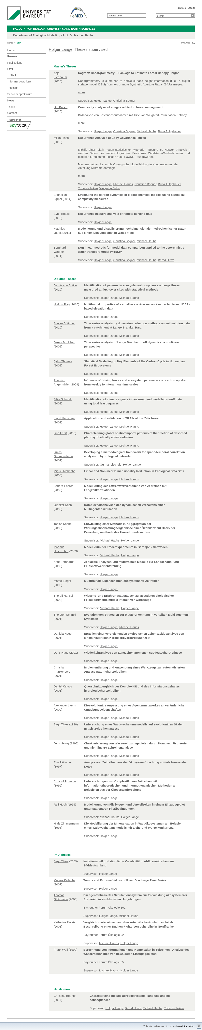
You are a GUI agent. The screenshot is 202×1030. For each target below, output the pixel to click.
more (81, 92)
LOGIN (191, 8)
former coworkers (21, 81)
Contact (12, 113)
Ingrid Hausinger (64, 418)
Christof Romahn (65, 781)
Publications (14, 62)
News (10, 100)
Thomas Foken (88, 188)
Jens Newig (61, 743)
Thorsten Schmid (65, 614)
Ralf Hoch (60, 804)
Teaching (12, 87)
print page (185, 43)
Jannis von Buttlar (65, 285)
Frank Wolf (61, 949)
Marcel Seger (62, 580)
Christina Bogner (124, 100)
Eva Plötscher (63, 762)
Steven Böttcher (64, 323)
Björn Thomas (63, 361)
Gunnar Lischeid (110, 464)
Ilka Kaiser (60, 107)
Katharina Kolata (65, 922)
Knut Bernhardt (64, 561)
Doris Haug (61, 652)
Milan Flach (61, 137)
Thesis (11, 106)
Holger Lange (60, 49)
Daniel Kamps (63, 686)
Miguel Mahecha (64, 471)
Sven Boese (62, 213)
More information (185, 1026)
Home (10, 43)
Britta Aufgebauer (169, 131)
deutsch (182, 8)
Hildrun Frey (62, 304)
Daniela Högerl (63, 633)
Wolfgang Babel (109, 188)
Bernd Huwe (166, 260)
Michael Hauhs (146, 131)
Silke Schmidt (63, 399)
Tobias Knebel (63, 523)
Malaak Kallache (64, 880)
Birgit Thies (61, 724)
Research (13, 56)
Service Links (115, 15)
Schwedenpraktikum (19, 94)
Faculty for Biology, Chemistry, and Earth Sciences (54, 28)
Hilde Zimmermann (66, 823)
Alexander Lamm (65, 705)
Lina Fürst (60, 433)
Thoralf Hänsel (63, 595)
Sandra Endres (63, 486)
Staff (19, 43)
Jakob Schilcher (64, 342)
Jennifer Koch (63, 504)
